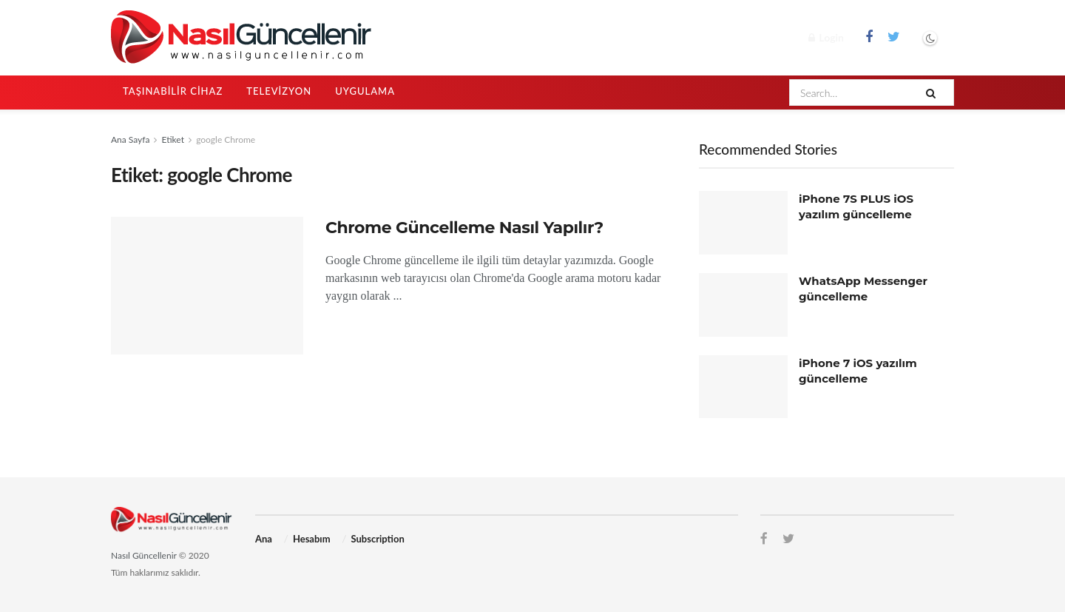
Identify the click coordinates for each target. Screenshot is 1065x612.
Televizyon (278, 91)
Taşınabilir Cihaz (173, 91)
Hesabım (312, 539)
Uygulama (365, 91)
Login (826, 37)
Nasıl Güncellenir (144, 555)
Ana (263, 539)
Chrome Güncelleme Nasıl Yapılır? (464, 228)
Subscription (377, 539)
